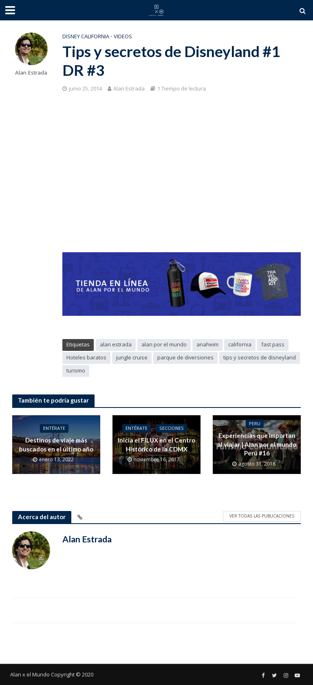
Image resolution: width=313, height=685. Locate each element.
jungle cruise (132, 357)
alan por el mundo (164, 344)
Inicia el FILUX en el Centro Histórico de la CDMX (156, 445)
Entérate (54, 429)
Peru (254, 424)
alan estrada (116, 344)
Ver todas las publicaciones (261, 516)
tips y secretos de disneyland (259, 357)
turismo (75, 370)
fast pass (272, 344)
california (239, 344)
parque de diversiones (185, 357)
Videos (123, 36)
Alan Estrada (31, 72)
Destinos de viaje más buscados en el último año (56, 445)
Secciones (171, 429)
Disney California (85, 36)
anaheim (207, 344)
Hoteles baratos (86, 357)
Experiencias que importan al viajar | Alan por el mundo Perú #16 (256, 444)
